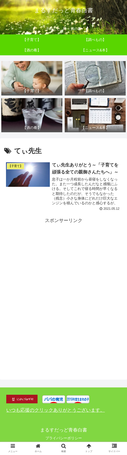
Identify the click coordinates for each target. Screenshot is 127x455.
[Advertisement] (63, 288)
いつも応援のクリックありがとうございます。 (55, 410)
